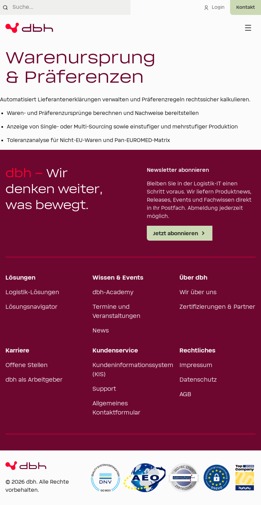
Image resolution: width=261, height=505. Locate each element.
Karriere (17, 350)
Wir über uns (197, 292)
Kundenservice (115, 350)
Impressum (195, 365)
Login (214, 7)
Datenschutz (198, 380)
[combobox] (71, 7)
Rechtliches (197, 350)
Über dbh (193, 278)
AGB (185, 394)
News (100, 330)
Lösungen (20, 278)
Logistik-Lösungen (32, 292)
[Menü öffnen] (248, 27)
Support (104, 389)
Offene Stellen (26, 365)
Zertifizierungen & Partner (217, 307)
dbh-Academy (113, 292)
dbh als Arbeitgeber (34, 380)
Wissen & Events (117, 278)
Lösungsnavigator (31, 307)
